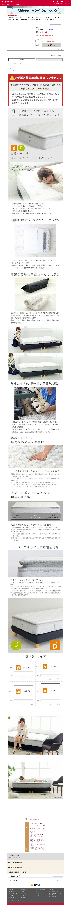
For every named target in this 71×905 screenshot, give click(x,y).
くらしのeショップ (17, 857)
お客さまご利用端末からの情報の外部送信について (55, 894)
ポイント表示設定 (24, 895)
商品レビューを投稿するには (57, 55)
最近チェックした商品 (12, 893)
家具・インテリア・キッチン (19, 6)
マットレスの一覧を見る (58, 51)
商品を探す (10, 889)
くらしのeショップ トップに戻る (56, 49)
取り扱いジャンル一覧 (12, 895)
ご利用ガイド (24, 897)
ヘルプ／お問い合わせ (40, 889)
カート (22, 891)
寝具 (26, 6)
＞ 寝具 (9, 66)
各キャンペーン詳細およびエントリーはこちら (45, 35)
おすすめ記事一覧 (24, 889)
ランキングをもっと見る (58, 876)
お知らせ (38, 891)
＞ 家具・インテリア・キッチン (14, 63)
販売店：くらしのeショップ (55, 24)
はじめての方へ (39, 895)
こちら (22, 900)
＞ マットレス (11, 70)
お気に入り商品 (11, 891)
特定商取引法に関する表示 (54, 896)
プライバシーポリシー (53, 891)
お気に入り (38, 45)
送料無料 (10, 857)
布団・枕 (30, 6)
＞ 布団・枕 (10, 68)
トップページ (9, 6)
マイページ (23, 893)
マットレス (35, 6)
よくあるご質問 (39, 893)
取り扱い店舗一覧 (12, 897)
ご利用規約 (51, 889)
